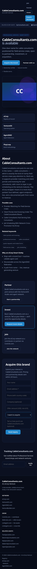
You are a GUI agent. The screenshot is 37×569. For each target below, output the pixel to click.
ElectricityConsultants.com (10, 538)
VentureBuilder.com (8, 508)
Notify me (30, 464)
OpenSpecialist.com (8, 547)
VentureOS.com (7, 502)
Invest (29, 12)
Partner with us (29, 63)
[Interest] (18, 414)
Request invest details (14, 324)
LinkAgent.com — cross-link (11, 526)
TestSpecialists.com (8, 535)
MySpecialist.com (7, 541)
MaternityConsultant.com (10, 544)
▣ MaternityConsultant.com (19, 25)
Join (27, 3)
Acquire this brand (29, 18)
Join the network (12, 349)
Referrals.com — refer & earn (11, 520)
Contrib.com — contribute (10, 517)
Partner (29, 8)
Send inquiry (13, 432)
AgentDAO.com (7, 505)
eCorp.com (5, 499)
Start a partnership (13, 299)
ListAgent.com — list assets (11, 523)
